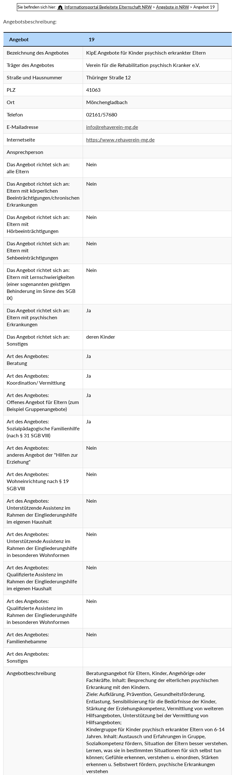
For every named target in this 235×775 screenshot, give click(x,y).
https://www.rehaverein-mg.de (120, 139)
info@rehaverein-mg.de (112, 127)
